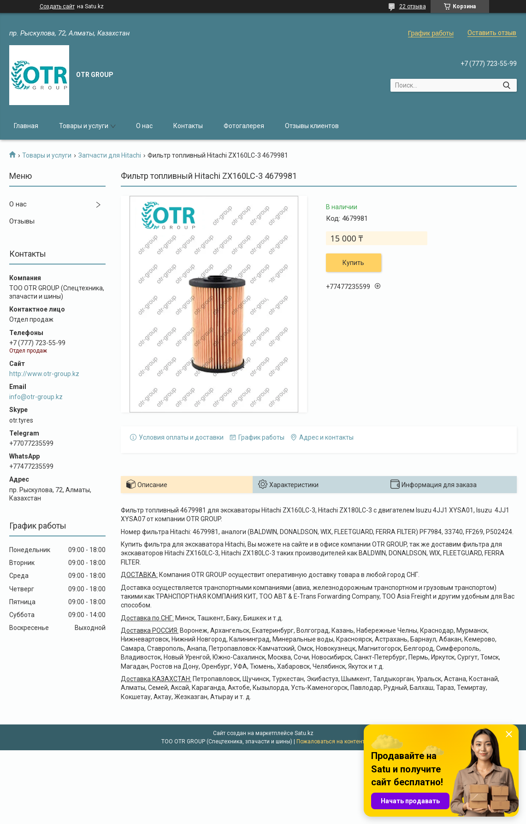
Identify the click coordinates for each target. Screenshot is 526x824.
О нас (144, 125)
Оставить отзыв (491, 32)
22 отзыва (412, 6)
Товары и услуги (83, 125)
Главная (26, 125)
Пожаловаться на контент (330, 741)
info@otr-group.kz (36, 396)
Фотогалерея (244, 125)
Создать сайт (57, 6)
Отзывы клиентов (312, 125)
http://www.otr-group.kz (44, 373)
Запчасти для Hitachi (109, 155)
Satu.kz (304, 733)
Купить (353, 262)
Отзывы (22, 221)
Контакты (188, 125)
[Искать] (506, 85)
